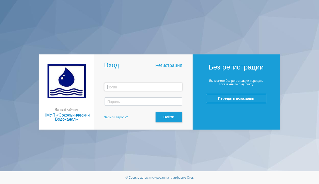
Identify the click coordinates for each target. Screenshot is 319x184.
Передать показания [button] (236, 98)
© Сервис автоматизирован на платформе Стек (159, 177)
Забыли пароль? (116, 117)
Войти (168, 117)
